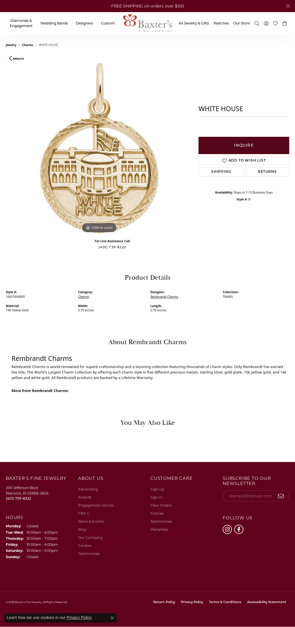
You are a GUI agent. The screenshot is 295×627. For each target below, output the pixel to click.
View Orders (161, 505)
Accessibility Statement (266, 602)
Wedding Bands (54, 23)
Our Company (90, 537)
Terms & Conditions (225, 602)
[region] (99, 148)
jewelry (11, 45)
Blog (82, 529)
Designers (84, 23)
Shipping (221, 172)
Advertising (88, 489)
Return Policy (164, 602)
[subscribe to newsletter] (281, 496)
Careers (84, 545)
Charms (27, 45)
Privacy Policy (192, 602)
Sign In (156, 497)
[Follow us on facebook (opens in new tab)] (238, 529)
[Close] (288, 6)
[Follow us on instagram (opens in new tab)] (227, 529)
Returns (267, 172)
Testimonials (89, 554)
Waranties (159, 529)
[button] (257, 23)
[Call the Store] (18, 498)
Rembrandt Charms (164, 297)
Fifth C (84, 513)
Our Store (241, 23)
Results (18, 58)
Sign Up (157, 489)
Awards (84, 497)
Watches (221, 23)
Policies (157, 513)
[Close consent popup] (112, 618)
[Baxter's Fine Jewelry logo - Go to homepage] (147, 23)
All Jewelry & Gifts (194, 23)
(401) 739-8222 (112, 247)
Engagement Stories (96, 505)
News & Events (91, 521)
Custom (108, 23)
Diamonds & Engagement (21, 23)
